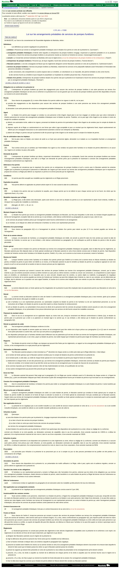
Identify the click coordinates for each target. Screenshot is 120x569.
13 (5, 496)
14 (5, 509)
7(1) (5, 343)
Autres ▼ (99, 5)
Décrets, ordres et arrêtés (84, 5)
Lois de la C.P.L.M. (34, 7)
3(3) (5, 178)
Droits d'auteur (42, 565)
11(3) (6, 483)
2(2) (5, 100)
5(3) (5, 270)
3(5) (5, 191)
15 (5, 515)
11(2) (6, 472)
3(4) (5, 184)
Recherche (24, 5)
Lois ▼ (34, 5)
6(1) (5, 296)
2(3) (5, 115)
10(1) (6, 414)
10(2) (6, 440)
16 (5, 530)
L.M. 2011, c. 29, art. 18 (11, 83)
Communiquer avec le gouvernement (83, 565)
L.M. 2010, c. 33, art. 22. (11, 456)
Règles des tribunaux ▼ (63, 5)
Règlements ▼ (45, 5)
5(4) (5, 288)
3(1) (5, 156)
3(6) (5, 199)
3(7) (5, 205)
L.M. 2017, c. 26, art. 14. (11, 208)
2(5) (5, 147)
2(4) (5, 139)
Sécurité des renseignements (59, 565)
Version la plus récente (11, 25)
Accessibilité (17, 565)
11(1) (6, 463)
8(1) (5, 384)
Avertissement (29, 565)
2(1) (5, 89)
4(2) (5, 229)
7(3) (5, 375)
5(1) (5, 249)
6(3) (5, 326)
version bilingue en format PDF (49, 13)
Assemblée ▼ (111, 5)
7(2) (5, 352)
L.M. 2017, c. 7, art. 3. (24, 83)
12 (5, 489)
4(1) (5, 214)
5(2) (5, 259)
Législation (12, 5)
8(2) (5, 392)
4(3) (5, 238)
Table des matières (10, 37)
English (116, 2)
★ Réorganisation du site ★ (11, 7)
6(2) (5, 315)
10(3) (6, 451)
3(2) (5, 167)
